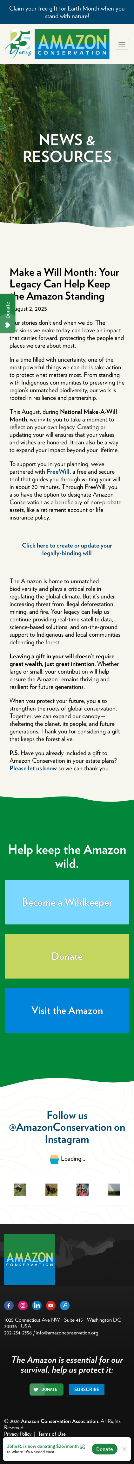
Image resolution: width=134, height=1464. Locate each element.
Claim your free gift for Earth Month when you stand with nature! (67, 12)
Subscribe (86, 1389)
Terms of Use (52, 1434)
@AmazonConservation (60, 1126)
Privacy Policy (17, 1434)
